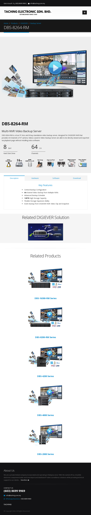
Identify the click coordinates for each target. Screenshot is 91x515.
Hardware (35, 178)
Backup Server (35, 23)
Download (77, 178)
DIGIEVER (24, 23)
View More (25, 480)
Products (14, 23)
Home (6, 23)
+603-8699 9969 (26, 499)
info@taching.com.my (37, 3)
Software (56, 178)
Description (14, 178)
